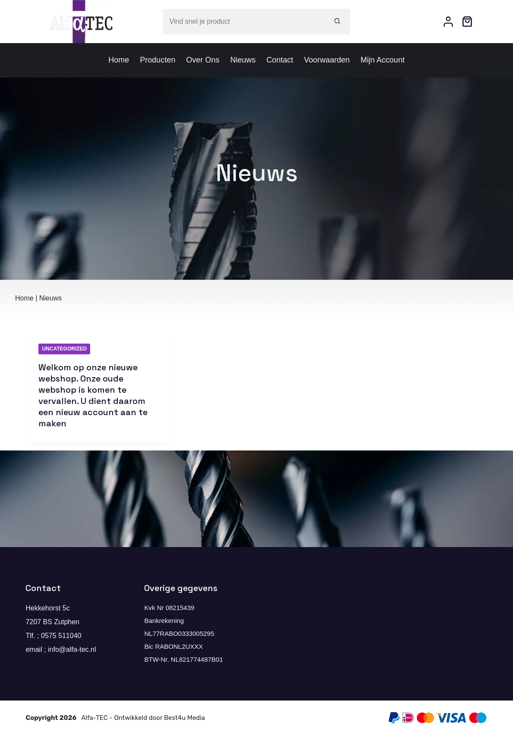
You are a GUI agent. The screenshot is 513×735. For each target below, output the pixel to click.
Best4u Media (184, 718)
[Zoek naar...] (244, 21)
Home (118, 60)
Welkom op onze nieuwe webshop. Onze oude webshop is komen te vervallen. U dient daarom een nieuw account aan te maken (93, 395)
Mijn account (383, 60)
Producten (157, 60)
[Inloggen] (448, 21)
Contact (279, 60)
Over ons (202, 60)
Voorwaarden (327, 60)
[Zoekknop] (337, 21)
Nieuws (242, 60)
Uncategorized (64, 349)
